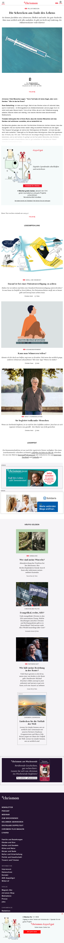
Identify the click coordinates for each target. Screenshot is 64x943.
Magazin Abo (7, 890)
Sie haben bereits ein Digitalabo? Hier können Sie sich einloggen (32, 201)
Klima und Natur (9, 848)
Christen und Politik (32, 609)
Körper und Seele (9, 851)
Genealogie (33, 556)
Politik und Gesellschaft (12, 857)
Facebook (25, 457)
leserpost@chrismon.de (26, 455)
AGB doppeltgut (8, 878)
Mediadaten (6, 896)
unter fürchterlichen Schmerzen (33, 125)
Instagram (57, 455)
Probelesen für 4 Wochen (32, 185)
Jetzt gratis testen (32, 931)
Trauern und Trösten (10, 860)
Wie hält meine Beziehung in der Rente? (32, 669)
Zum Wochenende (10, 818)
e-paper (5, 833)
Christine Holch (33, 83)
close (62, 914)
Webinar (6, 815)
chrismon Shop (8, 893)
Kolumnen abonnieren (12, 822)
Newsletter (7, 807)
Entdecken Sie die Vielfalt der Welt (32, 722)
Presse (4, 899)
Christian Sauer (29, 363)
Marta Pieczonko (35, 84)
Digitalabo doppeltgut (12, 825)
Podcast (5, 811)
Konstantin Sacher (29, 631)
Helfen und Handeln (10, 845)
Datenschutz (7, 872)
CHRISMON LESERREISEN (32, 717)
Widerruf (5, 881)
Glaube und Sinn (8, 842)
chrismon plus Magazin (13, 829)
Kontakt (5, 875)
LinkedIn (35, 457)
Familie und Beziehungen (12, 840)
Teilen (31, 92)
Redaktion (6, 911)
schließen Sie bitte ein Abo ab (42, 452)
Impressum (6, 869)
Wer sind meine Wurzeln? (32, 559)
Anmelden (60, 2)
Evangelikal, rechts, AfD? (32, 612)
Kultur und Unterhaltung (12, 854)
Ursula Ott (29, 689)
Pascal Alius (30, 576)
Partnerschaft (33, 664)
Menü (3, 4)
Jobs (4, 902)
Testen (55, 3)
